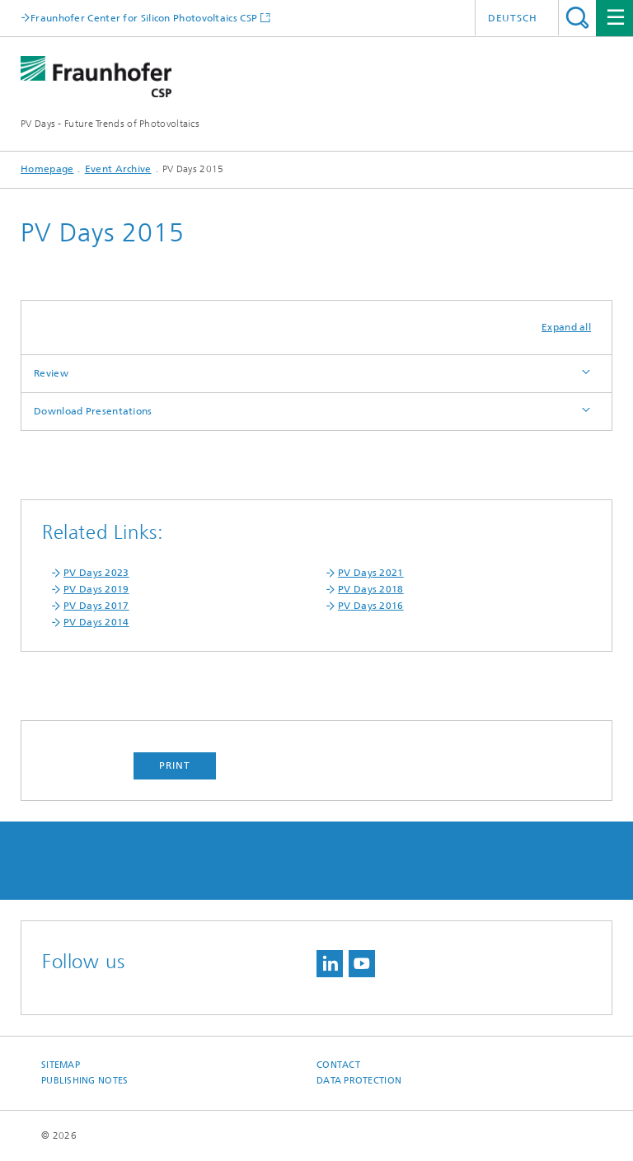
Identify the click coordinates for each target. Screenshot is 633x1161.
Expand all (566, 327)
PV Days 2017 (96, 605)
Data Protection (358, 1080)
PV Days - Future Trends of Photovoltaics (110, 123)
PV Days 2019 (96, 589)
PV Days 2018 (371, 589)
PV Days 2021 (371, 572)
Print (174, 765)
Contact (338, 1065)
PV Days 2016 (371, 605)
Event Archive (118, 169)
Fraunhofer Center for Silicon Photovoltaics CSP (143, 17)
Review (51, 373)
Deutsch (512, 18)
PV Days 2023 (96, 572)
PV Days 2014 (96, 622)
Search (577, 17)
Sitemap (60, 1065)
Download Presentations (93, 411)
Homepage (47, 169)
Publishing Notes (84, 1080)
